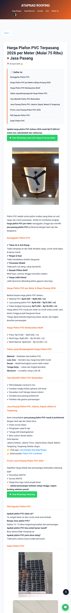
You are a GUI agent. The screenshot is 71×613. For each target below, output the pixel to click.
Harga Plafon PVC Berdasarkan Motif (26, 88)
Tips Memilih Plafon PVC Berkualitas (25, 99)
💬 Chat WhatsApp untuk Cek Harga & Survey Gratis (33, 138)
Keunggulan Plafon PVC (20, 77)
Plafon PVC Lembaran (33, 453)
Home (7, 33)
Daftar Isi (55, 11)
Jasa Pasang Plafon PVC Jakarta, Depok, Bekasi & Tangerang (35, 104)
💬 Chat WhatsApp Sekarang (22, 493)
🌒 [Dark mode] (14, 14)
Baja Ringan (16, 11)
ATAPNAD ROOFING (35, 5)
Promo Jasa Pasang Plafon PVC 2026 (26, 110)
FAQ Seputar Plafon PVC (20, 115)
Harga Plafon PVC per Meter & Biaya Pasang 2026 (31, 82)
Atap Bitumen (29, 11)
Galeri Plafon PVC (18, 121)
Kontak (40, 11)
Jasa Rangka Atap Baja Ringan (33, 449)
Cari (47, 11)
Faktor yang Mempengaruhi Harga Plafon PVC (29, 93)
